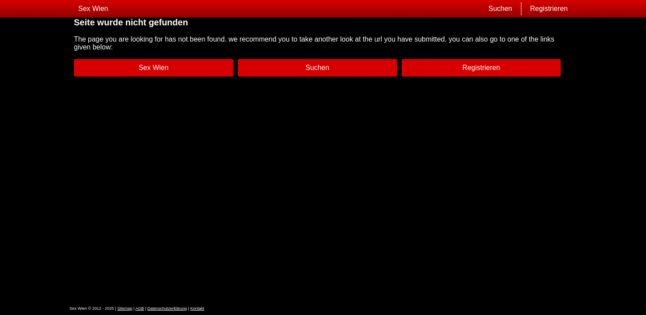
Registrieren (549, 8)
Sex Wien (93, 8)
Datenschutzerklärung (167, 308)
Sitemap (124, 308)
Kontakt (197, 308)
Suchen (500, 8)
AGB (139, 308)
